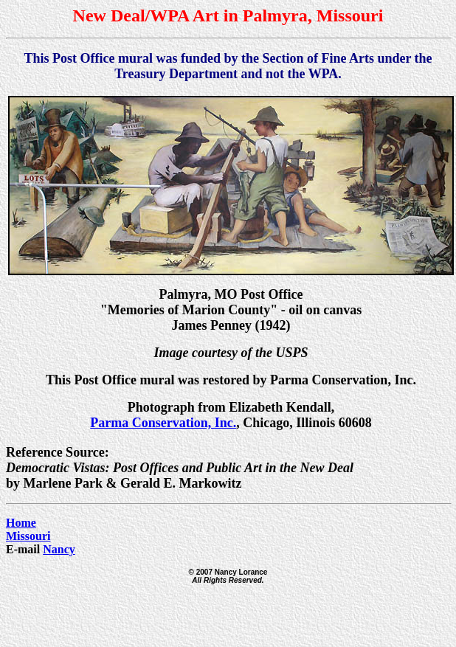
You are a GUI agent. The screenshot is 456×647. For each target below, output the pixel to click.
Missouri (28, 536)
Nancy (59, 549)
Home (21, 522)
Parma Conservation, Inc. (163, 422)
